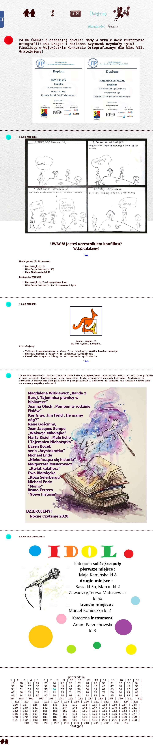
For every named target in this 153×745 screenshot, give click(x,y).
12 (88, 680)
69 (29, 692)
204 (26, 723)
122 (106, 701)
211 (96, 723)
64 (120, 689)
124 (126, 701)
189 (124, 717)
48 (120, 686)
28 (87, 683)
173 (94, 713)
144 (64, 707)
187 (104, 717)
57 (62, 689)
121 (96, 701)
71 (46, 692)
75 (79, 692)
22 (37, 683)
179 (25, 717)
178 (15, 717)
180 (35, 717)
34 (137, 683)
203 (134, 720)
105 (70, 698)
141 (35, 707)
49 (128, 686)
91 (79, 695)
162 (114, 710)
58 (70, 689)
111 (130, 698)
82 (137, 692)
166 (25, 713)
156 (54, 710)
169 (54, 713)
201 (114, 720)
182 (54, 717)
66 (137, 689)
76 (87, 692)
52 (21, 689)
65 (128, 689)
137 (124, 704)
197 (74, 720)
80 (120, 692)
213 (116, 723)
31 (112, 683)
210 (86, 723)
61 (95, 689)
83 (13, 695)
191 (15, 720)
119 (76, 701)
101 (31, 698)
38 (37, 686)
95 (112, 695)
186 (94, 717)
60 (87, 689)
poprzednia (76, 677)
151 (134, 707)
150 (124, 707)
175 (114, 713)
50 (137, 686)
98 (137, 695)
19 (13, 683)
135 (104, 704)
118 (66, 701)
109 (110, 698)
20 (21, 683)
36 (21, 686)
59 (79, 689)
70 (37, 692)
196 (64, 720)
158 (74, 710)
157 (64, 710)
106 (80, 698)
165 (15, 713)
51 (13, 689)
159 (84, 710)
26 (70, 683)
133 (84, 704)
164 (134, 710)
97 (128, 695)
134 (94, 704)
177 (134, 713)
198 (84, 720)
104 (60, 698)
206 (46, 723)
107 (90, 698)
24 (54, 683)
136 (114, 704)
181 (45, 717)
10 (71, 680)
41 (62, 686)
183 (64, 717)
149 (114, 707)
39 (46, 686)
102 (41, 698)
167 (35, 713)
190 (134, 717)
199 (94, 720)
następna (76, 726)
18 (137, 680)
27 (79, 683)
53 (29, 689)
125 (136, 701)
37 (29, 686)
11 (80, 680)
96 (120, 695)
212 (106, 723)
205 (36, 723)
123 (116, 701)
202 (124, 720)
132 (74, 704)
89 (62, 695)
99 (12, 698)
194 (45, 720)
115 (36, 701)
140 (25, 707)
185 (84, 717)
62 (103, 689)
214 (126, 723)
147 (94, 707)
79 (112, 692)
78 (103, 692)
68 (21, 692)
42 (70, 686)
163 (124, 710)
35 (13, 686)
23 (46, 683)
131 (64, 704)
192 (25, 720)
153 (25, 710)
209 (76, 723)
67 (13, 692)
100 (21, 698)
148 (104, 707)
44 (87, 686)
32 (120, 683)
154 (35, 710)
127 (25, 704)
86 (37, 695)
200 (104, 720)
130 (54, 704)
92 (87, 695)
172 (84, 713)
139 (15, 707)
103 (50, 698)
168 (45, 713)
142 (45, 707)
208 (66, 723)
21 (29, 683)
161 (104, 710)
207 (56, 723)
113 (17, 701)
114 (26, 701)
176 (124, 713)
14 (104, 680)
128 (35, 704)
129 (45, 704)
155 (45, 710)
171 (74, 713)
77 (95, 692)
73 (62, 692)
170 (64, 713)
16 (121, 680)
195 (54, 720)
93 (95, 695)
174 (104, 713)
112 (140, 698)
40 (54, 686)
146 (84, 707)
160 (94, 710)
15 (113, 680)
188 (114, 717)
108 (100, 698)
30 (103, 683)
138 (134, 704)
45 (95, 686)
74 (70, 692)
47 (112, 686)
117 (56, 701)
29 (95, 683)
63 (112, 689)
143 (54, 707)
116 (46, 701)
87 (46, 695)
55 (46, 689)
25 (62, 683)
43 (79, 686)
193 (35, 720)
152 (15, 710)
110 (120, 698)
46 (103, 686)
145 (74, 707)
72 (54, 692)
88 (54, 695)
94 (103, 695)
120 (86, 701)
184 (74, 717)
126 (15, 704)
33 (128, 683)
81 (128, 692)
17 (129, 680)
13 (96, 680)
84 (21, 695)
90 (70, 695)
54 (37, 689)
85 (29, 695)
